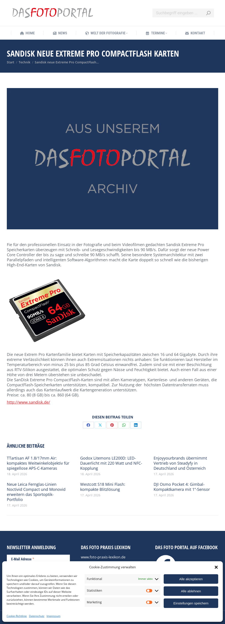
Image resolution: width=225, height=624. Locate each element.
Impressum (53, 616)
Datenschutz (36, 616)
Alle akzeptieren (191, 579)
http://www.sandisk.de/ (28, 402)
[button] (216, 567)
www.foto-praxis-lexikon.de (103, 557)
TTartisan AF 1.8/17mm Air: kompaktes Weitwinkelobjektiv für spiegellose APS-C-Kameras (38, 463)
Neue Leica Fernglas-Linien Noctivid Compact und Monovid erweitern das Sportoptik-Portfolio (36, 492)
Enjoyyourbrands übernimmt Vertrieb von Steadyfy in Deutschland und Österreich (180, 463)
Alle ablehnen (191, 591)
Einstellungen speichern (190, 603)
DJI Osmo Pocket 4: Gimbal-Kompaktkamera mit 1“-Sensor (182, 487)
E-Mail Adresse (22, 559)
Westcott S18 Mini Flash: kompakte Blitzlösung (102, 487)
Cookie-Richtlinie (17, 616)
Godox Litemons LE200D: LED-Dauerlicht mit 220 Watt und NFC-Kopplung (111, 463)
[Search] (183, 13)
